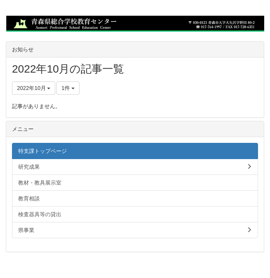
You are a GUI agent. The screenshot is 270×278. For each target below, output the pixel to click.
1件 (68, 88)
